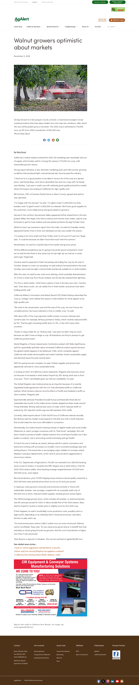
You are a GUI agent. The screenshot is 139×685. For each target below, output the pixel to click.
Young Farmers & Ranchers (42, 654)
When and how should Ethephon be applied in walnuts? (39, 551)
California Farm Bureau (21, 2)
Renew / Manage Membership (117, 2)
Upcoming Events (39, 651)
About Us (59, 658)
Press (58, 661)
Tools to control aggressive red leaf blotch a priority (37, 548)
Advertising (60, 654)
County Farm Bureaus (63, 651)
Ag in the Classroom (82, 654)
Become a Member (100, 2)
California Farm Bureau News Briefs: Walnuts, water (38, 555)
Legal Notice (17, 680)
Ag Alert (34, 2)
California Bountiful (47, 2)
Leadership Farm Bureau (41, 658)
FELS (77, 651)
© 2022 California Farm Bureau (33, 680)
